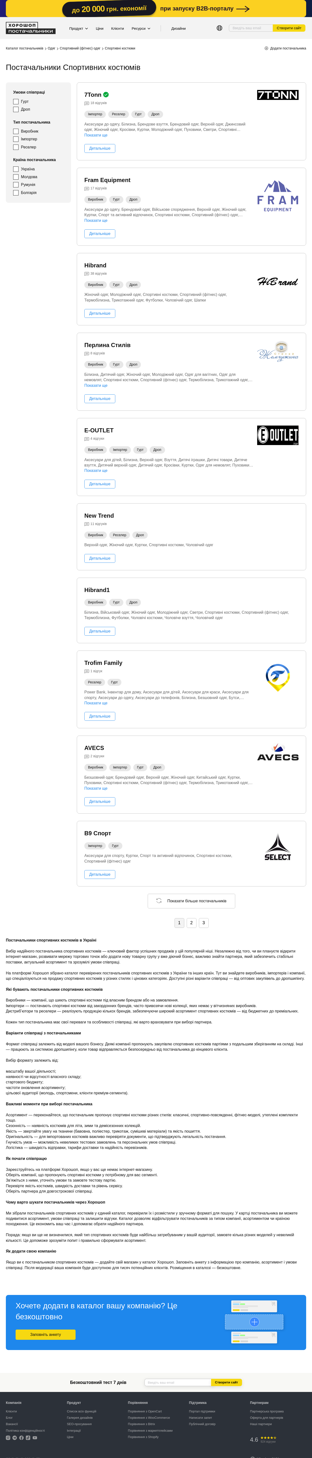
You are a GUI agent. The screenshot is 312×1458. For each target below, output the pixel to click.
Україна (28, 169)
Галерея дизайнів (80, 1417)
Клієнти (117, 28)
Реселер (28, 147)
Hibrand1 (97, 590)
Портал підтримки (202, 1411)
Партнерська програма (267, 1411)
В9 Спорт (97, 833)
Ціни (99, 28)
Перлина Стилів (107, 345)
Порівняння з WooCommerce (149, 1417)
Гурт (25, 101)
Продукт (78, 28)
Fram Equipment (107, 180)
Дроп (25, 109)
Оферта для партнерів (266, 1417)
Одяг (51, 48)
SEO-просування (79, 1424)
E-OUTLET (99, 430)
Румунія (28, 185)
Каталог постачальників (24, 48)
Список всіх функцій (81, 1411)
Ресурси (141, 28)
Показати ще (95, 135)
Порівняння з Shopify (143, 1437)
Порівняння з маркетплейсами (150, 1430)
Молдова (29, 177)
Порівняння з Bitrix (141, 1424)
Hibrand (95, 265)
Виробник (29, 131)
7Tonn (93, 94)
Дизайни (178, 28)
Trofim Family (103, 663)
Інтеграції (74, 1430)
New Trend (99, 515)
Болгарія (29, 193)
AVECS (94, 748)
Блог (9, 1417)
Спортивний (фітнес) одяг (80, 48)
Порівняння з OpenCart (145, 1411)
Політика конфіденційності (25, 1430)
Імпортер (29, 139)
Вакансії (12, 1424)
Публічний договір (202, 1424)
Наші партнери (261, 1424)
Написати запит (200, 1417)
